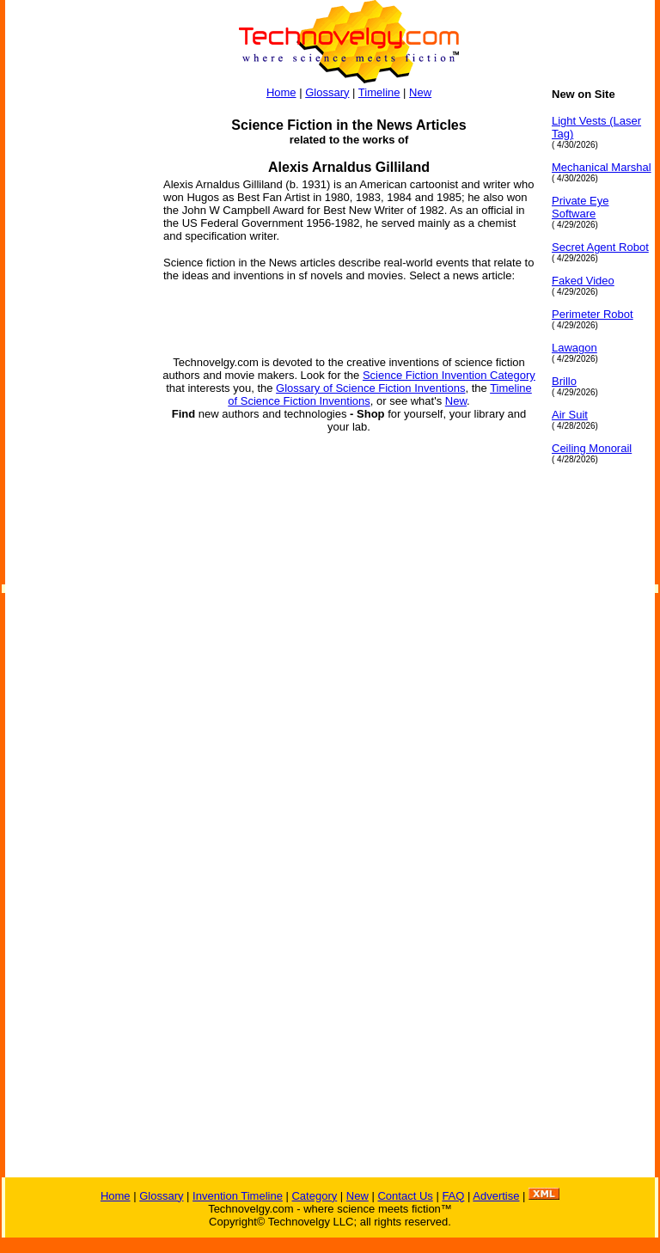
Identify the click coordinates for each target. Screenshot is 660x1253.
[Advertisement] (74, 345)
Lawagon (574, 347)
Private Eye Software (580, 207)
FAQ (453, 1195)
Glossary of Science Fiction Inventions (370, 388)
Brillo (564, 381)
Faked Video (583, 280)
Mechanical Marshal (601, 167)
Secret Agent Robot (600, 247)
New (420, 92)
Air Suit (570, 414)
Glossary (327, 92)
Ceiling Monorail (592, 448)
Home (281, 92)
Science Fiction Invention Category (449, 375)
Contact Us (404, 1195)
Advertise (496, 1195)
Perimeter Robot (592, 314)
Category (314, 1195)
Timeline (379, 92)
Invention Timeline (237, 1195)
